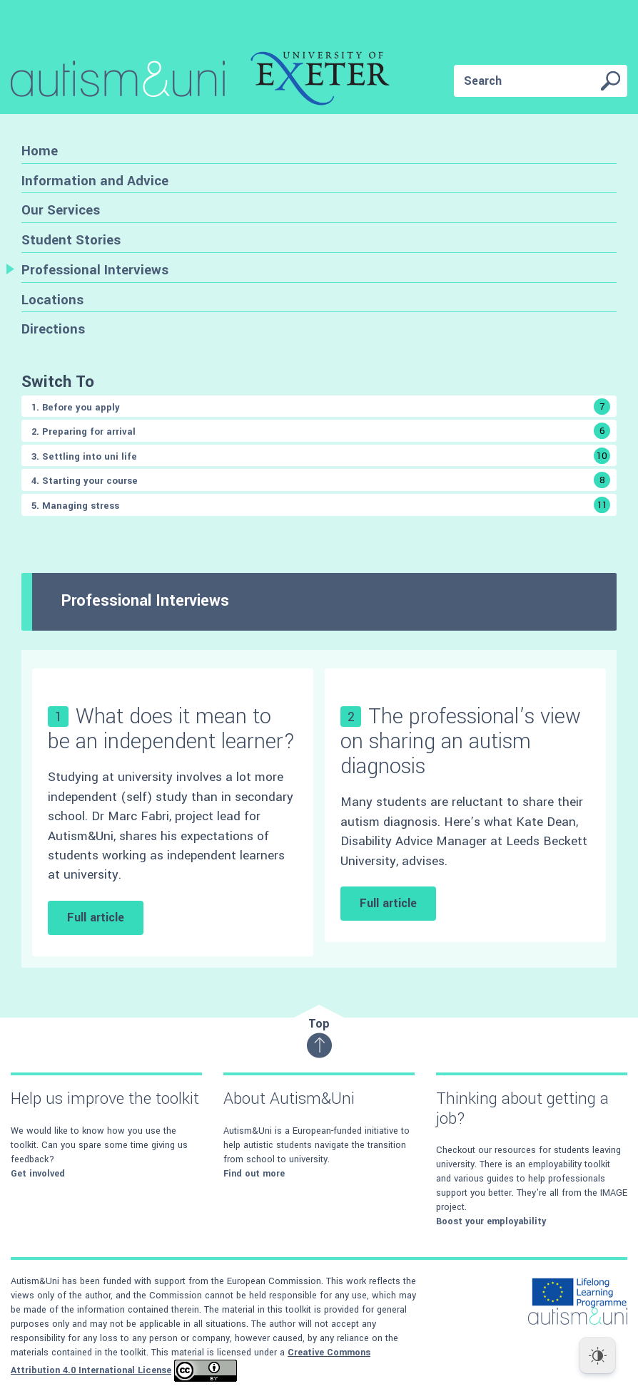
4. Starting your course (320, 480)
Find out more (254, 1173)
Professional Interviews (94, 269)
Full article (95, 917)
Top (319, 1037)
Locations (52, 299)
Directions (53, 328)
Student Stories (71, 239)
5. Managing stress (320, 505)
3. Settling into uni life (320, 456)
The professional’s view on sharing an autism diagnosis (460, 741)
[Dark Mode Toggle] (597, 1355)
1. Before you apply (320, 406)
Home (39, 150)
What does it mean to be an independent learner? (171, 729)
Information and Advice (94, 180)
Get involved (38, 1173)
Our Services (60, 209)
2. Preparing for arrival (320, 431)
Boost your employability (491, 1221)
